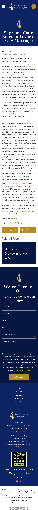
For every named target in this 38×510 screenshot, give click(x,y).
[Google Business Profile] (17, 481)
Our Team (19, 392)
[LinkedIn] (21, 481)
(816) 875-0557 (19, 473)
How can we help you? (9, 341)
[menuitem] (13, 503)
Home (19, 388)
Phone (4, 320)
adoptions (14, 186)
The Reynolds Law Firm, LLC (17, 183)
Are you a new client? (9, 334)
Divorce (14, 219)
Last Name (6, 313)
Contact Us (19, 402)
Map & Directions (19, 431)
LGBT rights (13, 206)
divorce (28, 168)
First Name (6, 306)
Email (3, 327)
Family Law (19, 399)
